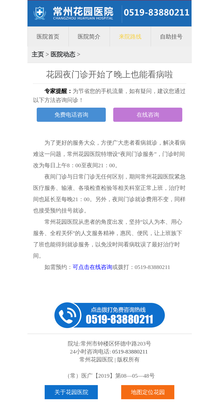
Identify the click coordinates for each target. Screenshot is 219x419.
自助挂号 (171, 36)
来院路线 (130, 36)
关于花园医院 (71, 392)
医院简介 (89, 36)
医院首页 (48, 36)
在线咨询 (148, 114)
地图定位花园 (148, 392)
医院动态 (63, 54)
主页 (38, 54)
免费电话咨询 (71, 114)
